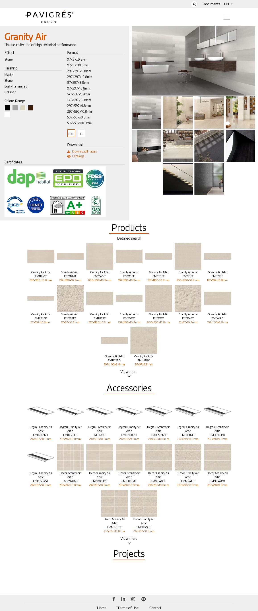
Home (102, 608)
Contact (155, 608)
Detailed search (129, 238)
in (81, 133)
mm (71, 133)
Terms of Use (128, 608)
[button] (228, 4)
